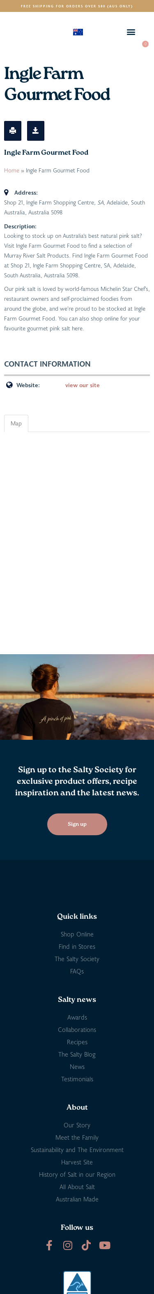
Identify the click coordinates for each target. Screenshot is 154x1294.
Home (11, 170)
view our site (82, 385)
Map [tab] (16, 423)
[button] (131, 32)
